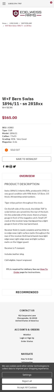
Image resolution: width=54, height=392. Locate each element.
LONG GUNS (14, 23)
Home (4, 23)
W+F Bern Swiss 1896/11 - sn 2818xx (18, 26)
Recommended (27, 292)
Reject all (27, 381)
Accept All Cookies (27, 387)
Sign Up (30, 338)
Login (22, 338)
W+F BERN (7, 107)
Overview (27, 176)
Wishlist (27, 335)
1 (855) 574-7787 (14, 3)
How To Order (27, 359)
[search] (39, 3)
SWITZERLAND (26, 23)
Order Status (27, 341)
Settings (27, 374)
